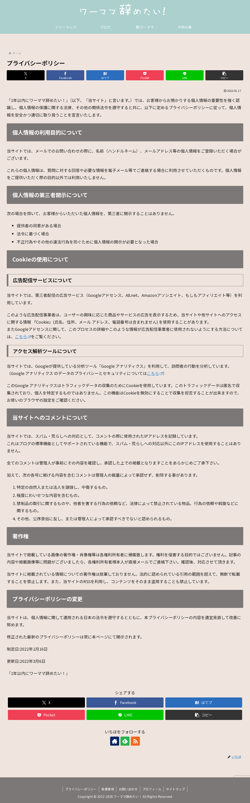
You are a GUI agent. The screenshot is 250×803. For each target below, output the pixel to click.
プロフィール (151, 789)
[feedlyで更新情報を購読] (125, 741)
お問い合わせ (128, 789)
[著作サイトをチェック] (114, 741)
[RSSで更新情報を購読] (135, 741)
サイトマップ (175, 789)
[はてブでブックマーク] (105, 75)
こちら (23, 336)
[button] (224, 75)
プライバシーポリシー (81, 789)
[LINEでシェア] (185, 75)
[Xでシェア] (26, 75)
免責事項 (107, 789)
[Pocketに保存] (145, 75)
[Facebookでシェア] (65, 75)
